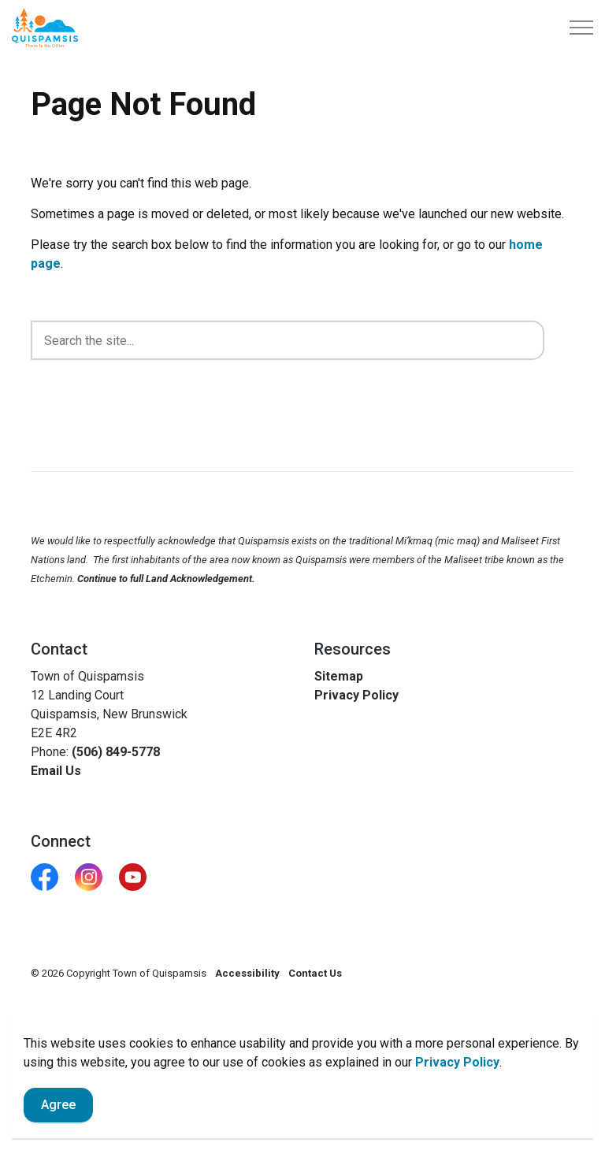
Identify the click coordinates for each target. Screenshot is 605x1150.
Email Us (56, 770)
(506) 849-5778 (116, 751)
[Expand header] (581, 27)
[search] (287, 340)
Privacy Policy (457, 1062)
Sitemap (338, 676)
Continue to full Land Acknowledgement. (166, 578)
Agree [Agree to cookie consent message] (58, 1105)
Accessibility (247, 973)
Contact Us (315, 973)
